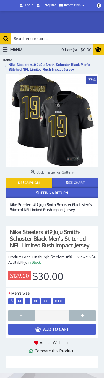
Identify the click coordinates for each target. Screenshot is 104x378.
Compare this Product (54, 350)
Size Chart (75, 183)
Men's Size (20, 293)
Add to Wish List (54, 342)
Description (29, 183)
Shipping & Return (52, 193)
